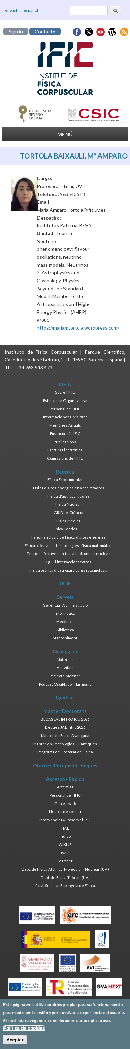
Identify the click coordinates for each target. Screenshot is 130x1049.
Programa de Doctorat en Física (65, 752)
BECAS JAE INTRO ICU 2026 (65, 719)
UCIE (65, 583)
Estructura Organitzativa (65, 400)
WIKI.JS (65, 844)
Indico (65, 836)
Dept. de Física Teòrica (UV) (65, 877)
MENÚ (65, 134)
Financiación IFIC (65, 433)
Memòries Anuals (65, 425)
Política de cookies (24, 1030)
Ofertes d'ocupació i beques (65, 765)
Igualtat (65, 697)
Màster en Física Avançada (65, 735)
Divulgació (65, 651)
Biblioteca (65, 630)
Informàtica (65, 613)
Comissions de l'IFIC (65, 458)
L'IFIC (65, 384)
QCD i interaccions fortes (69, 562)
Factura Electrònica (65, 449)
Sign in (16, 31)
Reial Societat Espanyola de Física (65, 885)
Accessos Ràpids (65, 779)
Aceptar (15, 1042)
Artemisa (65, 787)
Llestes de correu (65, 811)
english (11, 10)
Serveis (65, 597)
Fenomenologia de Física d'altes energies (68, 537)
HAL (65, 828)
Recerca (65, 472)
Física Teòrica (65, 529)
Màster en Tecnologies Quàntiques (65, 744)
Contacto (45, 31)
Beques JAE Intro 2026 (65, 727)
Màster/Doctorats (65, 711)
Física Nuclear (68, 504)
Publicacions (65, 442)
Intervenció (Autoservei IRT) (65, 820)
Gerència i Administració (65, 605)
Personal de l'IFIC (65, 409)
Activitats (65, 667)
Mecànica (65, 621)
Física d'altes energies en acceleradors (68, 488)
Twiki (65, 853)
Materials (65, 659)
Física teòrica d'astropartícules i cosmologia (68, 570)
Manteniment (65, 638)
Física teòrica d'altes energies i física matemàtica (69, 545)
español (31, 10)
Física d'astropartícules (68, 496)
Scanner (65, 861)
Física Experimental (65, 479)
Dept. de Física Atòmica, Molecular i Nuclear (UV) (65, 869)
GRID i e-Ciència (68, 512)
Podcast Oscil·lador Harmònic (65, 684)
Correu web (65, 803)
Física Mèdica (68, 521)
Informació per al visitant (65, 417)
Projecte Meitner (65, 676)
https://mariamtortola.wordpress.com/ (78, 328)
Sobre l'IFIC (65, 392)
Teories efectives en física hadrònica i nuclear (68, 553)
